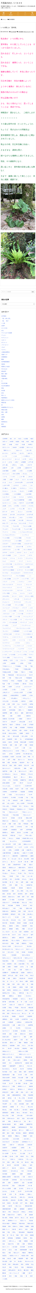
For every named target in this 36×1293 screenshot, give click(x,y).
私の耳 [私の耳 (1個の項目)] (22, 1069)
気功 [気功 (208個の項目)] (17, 952)
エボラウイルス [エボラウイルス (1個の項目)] (6, 549)
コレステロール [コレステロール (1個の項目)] (18, 564)
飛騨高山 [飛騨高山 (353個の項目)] (30, 1252)
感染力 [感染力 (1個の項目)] (31, 864)
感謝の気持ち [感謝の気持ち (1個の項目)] (22, 867)
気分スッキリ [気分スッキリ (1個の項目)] (29, 949)
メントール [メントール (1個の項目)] (22, 640)
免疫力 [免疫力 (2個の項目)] (11, 724)
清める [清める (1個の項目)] (21, 981)
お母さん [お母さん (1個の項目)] (14, 465)
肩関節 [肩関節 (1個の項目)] (12, 1112)
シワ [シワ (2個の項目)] (32, 578)
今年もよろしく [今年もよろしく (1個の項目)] (27, 698)
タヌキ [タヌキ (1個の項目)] (21, 596)
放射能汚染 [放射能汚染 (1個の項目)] (29, 885)
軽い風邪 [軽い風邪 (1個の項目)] (15, 1203)
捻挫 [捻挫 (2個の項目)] (32, 882)
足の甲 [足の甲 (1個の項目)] (19, 1191)
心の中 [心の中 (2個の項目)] (20, 847)
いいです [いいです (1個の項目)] (4, 456)
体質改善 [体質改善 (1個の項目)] (30, 707)
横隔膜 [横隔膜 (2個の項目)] (11, 929)
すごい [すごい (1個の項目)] (31, 488)
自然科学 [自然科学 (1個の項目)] (4, 1147)
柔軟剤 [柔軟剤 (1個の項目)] (11, 926)
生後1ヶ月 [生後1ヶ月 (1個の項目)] (12, 1004)
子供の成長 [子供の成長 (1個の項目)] (30, 803)
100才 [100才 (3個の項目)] (4, 444)
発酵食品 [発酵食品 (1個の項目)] (4, 1019)
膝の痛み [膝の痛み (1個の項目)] (18, 1133)
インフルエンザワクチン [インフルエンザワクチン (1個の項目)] (8, 535)
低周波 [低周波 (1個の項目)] (31, 704)
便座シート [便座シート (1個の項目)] (21, 710)
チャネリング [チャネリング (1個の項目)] (27, 599)
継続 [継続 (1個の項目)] (8, 1095)
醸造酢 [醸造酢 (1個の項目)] (31, 1214)
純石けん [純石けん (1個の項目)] (12, 1089)
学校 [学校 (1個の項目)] (32, 806)
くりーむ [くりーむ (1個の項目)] (4, 476)
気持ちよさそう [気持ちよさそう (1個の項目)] (29, 958)
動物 (2, 359)
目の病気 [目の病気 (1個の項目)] (23, 1031)
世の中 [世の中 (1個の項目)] (31, 675)
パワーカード (4, 345)
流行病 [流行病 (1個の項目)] (21, 975)
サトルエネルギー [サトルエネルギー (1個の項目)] (16, 573)
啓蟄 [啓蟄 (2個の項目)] (8, 762)
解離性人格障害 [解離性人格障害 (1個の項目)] (6, 1176)
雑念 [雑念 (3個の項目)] (26, 1229)
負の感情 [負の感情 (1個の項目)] (30, 1182)
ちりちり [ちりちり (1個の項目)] (21, 497)
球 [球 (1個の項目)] (21, 1001)
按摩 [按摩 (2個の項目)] (22, 882)
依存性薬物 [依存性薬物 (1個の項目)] (12, 710)
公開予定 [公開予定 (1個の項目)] (4, 727)
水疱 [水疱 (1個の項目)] (15, 964)
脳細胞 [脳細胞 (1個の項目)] (13, 1127)
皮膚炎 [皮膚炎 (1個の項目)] (4, 1028)
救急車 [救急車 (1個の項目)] (13, 888)
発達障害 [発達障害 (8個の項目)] (29, 1016)
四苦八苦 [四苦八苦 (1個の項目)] (4, 765)
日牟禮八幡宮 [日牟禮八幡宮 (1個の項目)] (15, 902)
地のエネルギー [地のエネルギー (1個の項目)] (6, 768)
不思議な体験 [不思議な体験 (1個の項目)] (27, 669)
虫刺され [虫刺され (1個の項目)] (22, 1168)
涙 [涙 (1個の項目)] (7, 981)
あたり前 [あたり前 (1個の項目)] (29, 450)
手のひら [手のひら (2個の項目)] (13, 873)
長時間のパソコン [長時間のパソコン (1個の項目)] (12, 1220)
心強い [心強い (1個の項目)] (4, 850)
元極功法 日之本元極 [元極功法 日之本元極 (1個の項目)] (8, 718)
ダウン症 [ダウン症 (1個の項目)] (16, 599)
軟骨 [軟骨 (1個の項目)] (32, 1200)
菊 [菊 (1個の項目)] (22, 1162)
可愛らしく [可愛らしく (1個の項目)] (24, 751)
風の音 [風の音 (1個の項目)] (31, 1249)
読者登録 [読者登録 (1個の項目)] (14, 1179)
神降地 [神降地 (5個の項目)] (25, 1060)
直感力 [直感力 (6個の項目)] (31, 1034)
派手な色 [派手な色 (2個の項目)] (10, 975)
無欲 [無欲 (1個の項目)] (3, 990)
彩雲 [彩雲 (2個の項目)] (14, 844)
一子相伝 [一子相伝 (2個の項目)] (29, 657)
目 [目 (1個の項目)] (11, 1028)
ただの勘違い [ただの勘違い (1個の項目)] (6, 494)
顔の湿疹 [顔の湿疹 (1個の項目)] (15, 1247)
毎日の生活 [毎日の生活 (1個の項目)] (5, 943)
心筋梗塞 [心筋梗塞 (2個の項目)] (16, 850)
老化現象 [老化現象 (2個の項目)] (21, 1104)
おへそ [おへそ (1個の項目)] (4, 462)
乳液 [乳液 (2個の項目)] (9, 683)
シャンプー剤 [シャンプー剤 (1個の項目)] (25, 578)
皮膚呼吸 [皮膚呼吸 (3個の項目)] (30, 1025)
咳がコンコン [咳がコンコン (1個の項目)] (21, 759)
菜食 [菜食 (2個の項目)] (32, 1162)
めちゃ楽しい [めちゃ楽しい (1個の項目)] (12, 517)
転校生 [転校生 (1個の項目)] (9, 1203)
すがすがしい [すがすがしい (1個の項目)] (23, 488)
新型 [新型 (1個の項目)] (3, 893)
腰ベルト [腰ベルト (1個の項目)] (21, 1130)
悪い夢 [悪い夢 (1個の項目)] (20, 861)
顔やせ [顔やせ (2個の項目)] (4, 1249)
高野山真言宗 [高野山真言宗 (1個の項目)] (11, 1270)
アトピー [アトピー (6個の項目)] (31, 523)
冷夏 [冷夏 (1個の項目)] (20, 730)
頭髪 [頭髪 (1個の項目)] (23, 1244)
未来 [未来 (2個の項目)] (24, 917)
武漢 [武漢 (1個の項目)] (20, 931)
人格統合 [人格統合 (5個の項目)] (4, 695)
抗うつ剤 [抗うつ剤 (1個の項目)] (30, 876)
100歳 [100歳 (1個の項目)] (10, 444)
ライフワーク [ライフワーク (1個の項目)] (6, 643)
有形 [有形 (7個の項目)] (19, 914)
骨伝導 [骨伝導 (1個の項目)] (4, 1264)
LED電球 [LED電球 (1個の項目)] (21, 447)
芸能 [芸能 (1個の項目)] (32, 1156)
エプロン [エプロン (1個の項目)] (29, 546)
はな (3, 330)
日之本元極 (13, 31)
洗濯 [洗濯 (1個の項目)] (21, 969)
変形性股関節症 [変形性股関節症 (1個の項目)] (6, 777)
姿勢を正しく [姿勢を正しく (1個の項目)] (29, 800)
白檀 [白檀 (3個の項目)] (3, 1022)
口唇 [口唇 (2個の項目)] (24, 748)
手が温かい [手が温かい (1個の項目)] (5, 873)
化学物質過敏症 (5, 361)
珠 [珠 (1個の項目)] (17, 1001)
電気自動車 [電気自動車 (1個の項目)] (22, 1232)
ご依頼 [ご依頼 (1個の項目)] (4, 479)
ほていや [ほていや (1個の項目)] (4, 511)
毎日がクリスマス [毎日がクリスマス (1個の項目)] (28, 940)
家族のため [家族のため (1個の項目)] (5, 821)
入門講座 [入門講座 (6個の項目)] (31, 724)
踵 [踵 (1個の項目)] (15, 1194)
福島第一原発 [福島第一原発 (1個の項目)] (28, 1063)
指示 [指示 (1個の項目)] (17, 882)
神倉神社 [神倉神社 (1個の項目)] (24, 1048)
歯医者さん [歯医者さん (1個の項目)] (5, 937)
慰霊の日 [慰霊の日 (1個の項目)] (30, 867)
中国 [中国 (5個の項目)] (10, 678)
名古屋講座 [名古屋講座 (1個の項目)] (5, 756)
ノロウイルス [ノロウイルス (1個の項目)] (6, 613)
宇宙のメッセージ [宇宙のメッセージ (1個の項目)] (27, 812)
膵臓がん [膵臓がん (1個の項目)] (17, 1136)
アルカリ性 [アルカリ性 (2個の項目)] (16, 526)
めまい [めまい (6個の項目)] (21, 517)
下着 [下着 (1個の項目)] (25, 666)
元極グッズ (4, 354)
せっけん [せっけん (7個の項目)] (14, 491)
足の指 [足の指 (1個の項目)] (12, 1191)
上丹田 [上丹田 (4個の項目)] (4, 663)
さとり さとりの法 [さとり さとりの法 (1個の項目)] (27, 479)
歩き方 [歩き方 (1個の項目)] (14, 934)
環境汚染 (3, 402)
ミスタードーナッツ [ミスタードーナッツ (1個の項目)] (17, 637)
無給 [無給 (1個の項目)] (32, 990)
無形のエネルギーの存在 (7, 400)
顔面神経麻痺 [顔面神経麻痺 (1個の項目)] (23, 1249)
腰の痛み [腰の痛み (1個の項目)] (14, 1130)
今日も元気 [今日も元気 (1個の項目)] (5, 701)
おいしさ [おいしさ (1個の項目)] (17, 459)
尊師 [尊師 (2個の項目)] (32, 823)
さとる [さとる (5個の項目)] (4, 482)
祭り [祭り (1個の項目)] (10, 1063)
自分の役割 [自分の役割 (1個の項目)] (16, 1139)
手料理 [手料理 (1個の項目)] (11, 876)
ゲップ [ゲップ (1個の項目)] (21, 561)
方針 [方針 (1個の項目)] (28, 896)
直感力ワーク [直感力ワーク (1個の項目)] (16, 1036)
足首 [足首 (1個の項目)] (10, 1194)
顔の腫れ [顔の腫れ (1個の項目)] (30, 1247)
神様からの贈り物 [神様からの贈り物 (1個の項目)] (7, 1057)
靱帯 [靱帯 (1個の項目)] (3, 1238)
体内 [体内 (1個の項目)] (10, 707)
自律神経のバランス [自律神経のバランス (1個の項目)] (27, 1141)
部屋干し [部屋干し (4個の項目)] (20, 1214)
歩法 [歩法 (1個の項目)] (19, 934)
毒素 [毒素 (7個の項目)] (17, 943)
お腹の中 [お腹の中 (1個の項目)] (4, 468)
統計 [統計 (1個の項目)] (32, 1092)
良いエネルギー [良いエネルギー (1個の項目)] (29, 1150)
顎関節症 (3, 426)
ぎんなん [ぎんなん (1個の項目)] (25, 473)
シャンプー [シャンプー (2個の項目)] (16, 578)
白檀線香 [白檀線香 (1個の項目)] (10, 1022)
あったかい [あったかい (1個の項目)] (5, 453)
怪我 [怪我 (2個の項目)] (32, 858)
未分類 (3, 390)
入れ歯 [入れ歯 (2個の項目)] (24, 724)
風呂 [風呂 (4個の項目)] (10, 1252)
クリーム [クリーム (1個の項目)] (12, 558)
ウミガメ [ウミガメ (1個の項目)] (28, 538)
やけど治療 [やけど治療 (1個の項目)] (12, 520)
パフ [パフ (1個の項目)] (21, 619)
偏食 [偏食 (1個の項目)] (22, 713)
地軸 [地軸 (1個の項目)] (25, 768)
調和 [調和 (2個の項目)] (3, 1182)
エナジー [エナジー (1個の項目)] (28, 540)
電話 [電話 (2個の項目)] (3, 1235)
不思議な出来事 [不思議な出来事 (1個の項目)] (6, 672)
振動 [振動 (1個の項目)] (27, 882)
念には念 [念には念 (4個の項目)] (14, 858)
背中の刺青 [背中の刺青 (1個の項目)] (29, 1115)
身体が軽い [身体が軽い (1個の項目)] (5, 1197)
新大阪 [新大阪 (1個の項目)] (9, 893)
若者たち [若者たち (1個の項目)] (12, 1159)
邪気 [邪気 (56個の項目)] (9, 1212)
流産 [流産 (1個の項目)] (16, 975)
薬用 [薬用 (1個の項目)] (31, 1165)
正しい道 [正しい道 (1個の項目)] (14, 931)
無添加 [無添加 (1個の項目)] (9, 990)
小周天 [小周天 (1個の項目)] (12, 826)
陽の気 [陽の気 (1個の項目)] (14, 1229)
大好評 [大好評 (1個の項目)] (17, 788)
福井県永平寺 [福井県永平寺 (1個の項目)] (18, 1063)
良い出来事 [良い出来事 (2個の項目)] (5, 1153)
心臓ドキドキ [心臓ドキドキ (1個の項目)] (6, 856)
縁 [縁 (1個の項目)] (15, 1098)
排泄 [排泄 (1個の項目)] (10, 885)
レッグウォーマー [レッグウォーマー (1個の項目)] (7, 651)
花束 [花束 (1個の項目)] (17, 1156)
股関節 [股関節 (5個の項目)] (31, 1109)
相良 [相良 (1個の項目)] (25, 1036)
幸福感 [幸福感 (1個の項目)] (18, 838)
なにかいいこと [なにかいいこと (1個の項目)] (6, 503)
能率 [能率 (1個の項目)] (3, 1121)
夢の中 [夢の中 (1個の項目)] (21, 783)
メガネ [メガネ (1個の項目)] (14, 640)
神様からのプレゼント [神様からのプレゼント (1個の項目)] (8, 1054)
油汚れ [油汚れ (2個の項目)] (22, 966)
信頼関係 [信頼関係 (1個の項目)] (4, 713)
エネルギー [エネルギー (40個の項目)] (5, 543)
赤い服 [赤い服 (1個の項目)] (30, 1185)
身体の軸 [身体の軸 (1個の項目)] (30, 1197)
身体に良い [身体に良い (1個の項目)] (23, 1197)
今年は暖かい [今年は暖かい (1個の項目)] (14, 698)
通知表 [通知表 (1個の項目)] (31, 1203)
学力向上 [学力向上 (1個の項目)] (26, 806)
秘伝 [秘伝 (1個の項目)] (15, 1071)
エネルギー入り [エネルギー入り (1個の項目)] (28, 543)
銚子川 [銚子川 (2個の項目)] (17, 1217)
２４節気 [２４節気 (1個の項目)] (4, 1279)
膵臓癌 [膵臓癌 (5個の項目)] (25, 1136)
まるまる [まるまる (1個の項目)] (4, 514)
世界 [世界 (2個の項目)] (3, 678)
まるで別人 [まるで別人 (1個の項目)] (29, 511)
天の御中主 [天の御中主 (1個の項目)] (5, 797)
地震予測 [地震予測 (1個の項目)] (4, 771)
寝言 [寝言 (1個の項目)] (20, 823)
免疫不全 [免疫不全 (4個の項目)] (4, 724)
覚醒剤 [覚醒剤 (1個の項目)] (14, 1174)
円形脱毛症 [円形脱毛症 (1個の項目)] (30, 727)
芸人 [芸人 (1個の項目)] (27, 1156)
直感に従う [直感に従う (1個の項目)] (23, 1034)
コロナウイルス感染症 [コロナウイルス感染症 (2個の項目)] (8, 570)
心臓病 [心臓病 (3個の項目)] (31, 856)
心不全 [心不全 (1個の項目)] (32, 847)
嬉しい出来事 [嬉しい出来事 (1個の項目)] (20, 803)
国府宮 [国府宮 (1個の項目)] (20, 765)
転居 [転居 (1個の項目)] (3, 1203)
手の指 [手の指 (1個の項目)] (19, 873)
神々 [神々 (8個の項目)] (3, 1048)
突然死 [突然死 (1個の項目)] (14, 1077)
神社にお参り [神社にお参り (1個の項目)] (17, 1060)
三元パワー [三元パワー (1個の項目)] (23, 660)
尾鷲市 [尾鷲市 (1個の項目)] (13, 832)
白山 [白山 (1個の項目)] (32, 1019)
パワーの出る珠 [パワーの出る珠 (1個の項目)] (13, 622)
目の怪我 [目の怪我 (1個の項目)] (15, 1031)
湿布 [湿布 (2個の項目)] (13, 984)
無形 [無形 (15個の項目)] (26, 987)
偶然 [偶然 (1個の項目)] (3, 716)
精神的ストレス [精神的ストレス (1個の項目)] (22, 1086)
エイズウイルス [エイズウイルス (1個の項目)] (6, 540)
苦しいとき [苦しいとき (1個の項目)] (29, 1159)
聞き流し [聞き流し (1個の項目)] (4, 1109)
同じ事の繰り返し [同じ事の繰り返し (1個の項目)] (28, 753)
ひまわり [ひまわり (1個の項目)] (23, 505)
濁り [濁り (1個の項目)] (3, 987)
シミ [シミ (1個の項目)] (30, 575)
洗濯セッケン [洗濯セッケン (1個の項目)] (28, 969)
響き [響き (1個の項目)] (31, 1238)
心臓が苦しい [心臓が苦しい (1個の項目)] (29, 850)
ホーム (4, 19)
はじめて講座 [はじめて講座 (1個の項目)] (29, 503)
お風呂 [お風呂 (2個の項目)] (14, 470)
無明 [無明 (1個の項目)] (32, 987)
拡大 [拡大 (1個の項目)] (11, 879)
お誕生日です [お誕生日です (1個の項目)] (28, 468)
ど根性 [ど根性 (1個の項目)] (30, 500)
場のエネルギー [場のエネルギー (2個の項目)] (23, 771)
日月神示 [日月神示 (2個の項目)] (29, 899)
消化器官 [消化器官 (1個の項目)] (30, 978)
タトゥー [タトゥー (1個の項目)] (14, 596)
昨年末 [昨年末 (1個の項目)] (25, 905)
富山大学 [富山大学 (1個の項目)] (29, 821)
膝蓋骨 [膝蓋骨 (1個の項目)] (25, 1133)
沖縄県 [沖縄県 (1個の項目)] (15, 966)
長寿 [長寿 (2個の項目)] (3, 1220)
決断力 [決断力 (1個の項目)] (9, 966)
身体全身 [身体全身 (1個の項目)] (13, 1200)
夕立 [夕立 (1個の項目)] (9, 780)
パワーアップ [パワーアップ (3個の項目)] (23, 622)
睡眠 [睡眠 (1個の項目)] (20, 1042)
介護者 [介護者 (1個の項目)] (30, 701)
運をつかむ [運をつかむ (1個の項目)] (18, 1206)
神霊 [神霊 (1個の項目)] (31, 1060)
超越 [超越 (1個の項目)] (15, 1188)
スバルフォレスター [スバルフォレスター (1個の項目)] (7, 590)
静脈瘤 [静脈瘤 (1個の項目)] (32, 1235)
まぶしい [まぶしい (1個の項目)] (20, 511)
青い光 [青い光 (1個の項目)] (12, 1235)
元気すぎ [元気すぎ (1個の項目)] (29, 718)
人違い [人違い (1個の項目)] (4, 698)
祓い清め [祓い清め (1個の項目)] (30, 1045)
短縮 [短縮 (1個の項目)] (18, 1045)
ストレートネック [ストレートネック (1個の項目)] (7, 587)
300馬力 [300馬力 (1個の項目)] (30, 444)
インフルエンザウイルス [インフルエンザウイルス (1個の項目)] (26, 532)
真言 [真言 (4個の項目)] (22, 1039)
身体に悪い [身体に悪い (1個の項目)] (14, 1197)
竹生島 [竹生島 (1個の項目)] (4, 1083)
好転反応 (3, 371)
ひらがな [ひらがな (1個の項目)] (31, 505)
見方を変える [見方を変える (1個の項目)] (14, 1171)
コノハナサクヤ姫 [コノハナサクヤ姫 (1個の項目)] (7, 564)
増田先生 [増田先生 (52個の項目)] (23, 774)
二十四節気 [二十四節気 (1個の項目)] (16, 683)
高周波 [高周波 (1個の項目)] (27, 1264)
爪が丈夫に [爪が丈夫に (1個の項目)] (29, 996)
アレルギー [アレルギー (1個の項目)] (5, 529)
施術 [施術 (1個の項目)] (32, 896)
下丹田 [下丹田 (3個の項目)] (29, 663)
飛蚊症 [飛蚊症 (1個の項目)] (24, 1252)
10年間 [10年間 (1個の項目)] (11, 441)
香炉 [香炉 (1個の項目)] (11, 1261)
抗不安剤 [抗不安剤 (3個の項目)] (4, 879)
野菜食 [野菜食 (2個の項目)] (11, 1217)
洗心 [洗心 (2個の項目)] (15, 969)
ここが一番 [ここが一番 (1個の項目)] (21, 476)
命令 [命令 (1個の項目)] (3, 759)
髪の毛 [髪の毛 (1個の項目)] (19, 1270)
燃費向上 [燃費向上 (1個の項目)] (11, 996)
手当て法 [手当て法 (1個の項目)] (31, 873)
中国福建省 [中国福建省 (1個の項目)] (29, 678)
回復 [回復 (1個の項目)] (10, 765)
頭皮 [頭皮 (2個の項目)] (3, 1244)
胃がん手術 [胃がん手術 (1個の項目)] (5, 1115)
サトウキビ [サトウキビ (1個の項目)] (5, 573)
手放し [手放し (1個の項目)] (4, 876)
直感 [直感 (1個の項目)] (16, 1034)
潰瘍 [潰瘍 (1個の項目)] (32, 984)
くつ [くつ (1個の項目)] (31, 473)
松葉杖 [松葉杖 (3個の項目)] (25, 923)
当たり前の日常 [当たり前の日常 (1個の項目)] (6, 844)
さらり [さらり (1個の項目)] (10, 482)
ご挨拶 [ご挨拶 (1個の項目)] (11, 479)
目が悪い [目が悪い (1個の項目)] (18, 1028)
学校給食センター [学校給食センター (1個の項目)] (21, 809)
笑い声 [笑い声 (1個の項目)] (11, 1083)
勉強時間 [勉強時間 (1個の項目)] (9, 739)
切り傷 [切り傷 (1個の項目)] (31, 730)
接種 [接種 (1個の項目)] (16, 885)
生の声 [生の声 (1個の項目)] (4, 1004)
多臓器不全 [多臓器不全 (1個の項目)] (23, 780)
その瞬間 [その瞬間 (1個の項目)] (30, 491)
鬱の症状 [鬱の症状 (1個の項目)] (26, 1270)
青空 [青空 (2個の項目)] (22, 1235)
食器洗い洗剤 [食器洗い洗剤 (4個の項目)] (25, 1255)
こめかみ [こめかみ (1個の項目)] (30, 476)
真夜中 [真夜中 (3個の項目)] (15, 1039)
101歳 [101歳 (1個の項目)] (23, 444)
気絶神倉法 (4, 397)
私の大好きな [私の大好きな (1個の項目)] (6, 1069)
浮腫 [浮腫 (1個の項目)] (3, 978)
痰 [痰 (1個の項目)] (29, 1013)
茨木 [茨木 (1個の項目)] (3, 1162)
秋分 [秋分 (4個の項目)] (11, 1071)
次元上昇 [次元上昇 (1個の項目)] (30, 929)
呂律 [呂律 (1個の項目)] (24, 756)
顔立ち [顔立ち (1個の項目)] (10, 1249)
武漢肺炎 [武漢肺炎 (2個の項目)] (26, 931)
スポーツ (3, 340)
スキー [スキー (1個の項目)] (30, 581)
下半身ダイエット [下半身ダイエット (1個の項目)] (7, 666)
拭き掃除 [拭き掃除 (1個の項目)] (17, 879)
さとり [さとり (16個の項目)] (17, 479)
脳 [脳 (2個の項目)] (25, 1121)
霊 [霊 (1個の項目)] (7, 1235)
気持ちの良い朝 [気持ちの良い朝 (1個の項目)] (18, 958)
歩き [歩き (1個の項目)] (32, 931)
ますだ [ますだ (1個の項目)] (12, 511)
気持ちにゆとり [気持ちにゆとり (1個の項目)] (6, 958)
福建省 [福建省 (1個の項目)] (4, 1066)
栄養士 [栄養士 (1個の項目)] (17, 926)
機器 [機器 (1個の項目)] (23, 929)
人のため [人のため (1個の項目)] (18, 686)
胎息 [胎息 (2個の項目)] (23, 1118)
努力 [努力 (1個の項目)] (9, 736)
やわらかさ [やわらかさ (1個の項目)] (29, 520)
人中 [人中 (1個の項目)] (30, 689)
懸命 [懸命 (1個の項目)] (3, 870)
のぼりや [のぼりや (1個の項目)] (21, 503)
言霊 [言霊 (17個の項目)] (24, 1176)
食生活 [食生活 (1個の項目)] (9, 1258)
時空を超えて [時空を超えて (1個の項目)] (6, 908)
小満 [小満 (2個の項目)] (26, 826)
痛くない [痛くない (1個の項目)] (24, 1013)
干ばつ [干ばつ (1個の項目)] (20, 835)
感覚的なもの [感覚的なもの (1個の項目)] (12, 867)
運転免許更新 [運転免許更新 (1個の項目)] (28, 1206)
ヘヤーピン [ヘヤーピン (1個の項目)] (17, 634)
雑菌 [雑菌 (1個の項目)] (32, 1229)
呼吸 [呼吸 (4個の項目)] (29, 756)
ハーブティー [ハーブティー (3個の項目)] (29, 613)
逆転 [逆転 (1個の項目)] (26, 1203)
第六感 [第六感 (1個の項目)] (25, 1083)
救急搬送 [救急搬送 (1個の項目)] (4, 888)
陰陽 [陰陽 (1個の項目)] (32, 1226)
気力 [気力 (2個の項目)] (3, 952)
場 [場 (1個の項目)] (15, 771)
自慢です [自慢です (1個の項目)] (12, 1144)
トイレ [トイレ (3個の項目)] (29, 605)
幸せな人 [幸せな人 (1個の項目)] (11, 838)
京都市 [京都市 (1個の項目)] (10, 686)
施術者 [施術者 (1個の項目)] (4, 899)
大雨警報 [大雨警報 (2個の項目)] (30, 791)
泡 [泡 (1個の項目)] (27, 966)
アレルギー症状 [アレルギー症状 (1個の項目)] (28, 529)
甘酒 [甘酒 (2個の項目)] (26, 1001)
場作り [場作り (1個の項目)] (31, 771)
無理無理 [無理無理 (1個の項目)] (26, 990)
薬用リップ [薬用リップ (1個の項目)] (5, 1168)
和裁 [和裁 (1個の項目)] (14, 759)
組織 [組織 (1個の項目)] (12, 1092)
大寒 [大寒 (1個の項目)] (22, 788)
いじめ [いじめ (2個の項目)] (15, 456)
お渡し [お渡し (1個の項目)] (22, 465)
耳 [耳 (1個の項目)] (17, 1106)
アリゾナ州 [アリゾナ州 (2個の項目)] (5, 526)
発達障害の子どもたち (7, 407)
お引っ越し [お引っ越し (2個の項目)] (5, 465)
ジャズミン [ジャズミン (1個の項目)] (21, 581)
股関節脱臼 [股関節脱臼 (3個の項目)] (5, 1112)
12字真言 (3, 316)
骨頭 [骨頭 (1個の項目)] (22, 1264)
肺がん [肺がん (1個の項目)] (18, 1112)
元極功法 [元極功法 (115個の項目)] (28, 716)
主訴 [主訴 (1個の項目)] (26, 681)
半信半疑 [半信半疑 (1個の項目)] (4, 745)
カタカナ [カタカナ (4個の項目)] (19, 552)
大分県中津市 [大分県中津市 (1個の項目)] (28, 786)
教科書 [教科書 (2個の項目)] (21, 888)
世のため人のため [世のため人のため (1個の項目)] (21, 675)
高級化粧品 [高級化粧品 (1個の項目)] (30, 1267)
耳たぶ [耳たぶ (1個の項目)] (23, 1106)
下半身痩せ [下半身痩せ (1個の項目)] (18, 666)
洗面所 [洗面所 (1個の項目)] (4, 975)
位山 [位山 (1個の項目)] (18, 704)
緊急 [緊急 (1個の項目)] (24, 1095)
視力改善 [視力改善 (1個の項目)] (29, 1171)
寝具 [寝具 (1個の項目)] (15, 823)
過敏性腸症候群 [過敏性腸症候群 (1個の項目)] (6, 1209)
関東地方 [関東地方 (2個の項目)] (14, 1223)
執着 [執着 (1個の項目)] (11, 771)
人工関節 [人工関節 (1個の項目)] (29, 692)
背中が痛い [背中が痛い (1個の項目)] (20, 1115)
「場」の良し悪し (6, 318)
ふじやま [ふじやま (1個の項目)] (12, 508)
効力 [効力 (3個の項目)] (3, 739)
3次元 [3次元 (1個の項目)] (19, 438)
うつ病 (3, 323)
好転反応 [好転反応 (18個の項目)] (15, 800)
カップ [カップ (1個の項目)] (31, 552)
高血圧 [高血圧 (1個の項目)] (4, 1270)
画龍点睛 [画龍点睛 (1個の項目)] (30, 1007)
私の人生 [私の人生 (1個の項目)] (29, 1066)
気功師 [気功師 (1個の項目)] (23, 952)
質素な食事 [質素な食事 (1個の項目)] (21, 1185)
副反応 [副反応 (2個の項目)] (27, 733)
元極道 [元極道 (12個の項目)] (20, 718)
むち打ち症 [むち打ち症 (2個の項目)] (30, 514)
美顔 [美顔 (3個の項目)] (13, 1101)
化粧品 (3, 364)
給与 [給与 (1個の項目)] (27, 1092)
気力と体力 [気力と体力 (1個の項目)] (11, 952)
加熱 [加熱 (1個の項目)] (3, 736)
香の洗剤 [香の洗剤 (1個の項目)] (4, 1261)
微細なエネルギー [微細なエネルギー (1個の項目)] (28, 844)
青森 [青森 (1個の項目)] (17, 1235)
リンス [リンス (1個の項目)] (30, 648)
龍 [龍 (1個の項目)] (26, 1276)
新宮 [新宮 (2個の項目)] (14, 893)
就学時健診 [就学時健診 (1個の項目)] (29, 829)
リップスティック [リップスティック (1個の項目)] (19, 645)
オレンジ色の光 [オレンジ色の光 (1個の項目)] (27, 549)
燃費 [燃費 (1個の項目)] (3, 996)
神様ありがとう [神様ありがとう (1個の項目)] (6, 1051)
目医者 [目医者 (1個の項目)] (4, 1034)
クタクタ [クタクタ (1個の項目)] (4, 558)
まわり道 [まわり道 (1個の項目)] (12, 514)
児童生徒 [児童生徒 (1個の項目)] (18, 724)
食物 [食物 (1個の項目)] (3, 1258)
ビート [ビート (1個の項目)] (31, 622)
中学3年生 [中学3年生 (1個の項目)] (5, 681)
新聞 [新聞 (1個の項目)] (18, 896)
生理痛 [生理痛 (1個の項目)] (4, 1007)
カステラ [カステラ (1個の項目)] (12, 552)
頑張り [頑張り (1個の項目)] (4, 1241)
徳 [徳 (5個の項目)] (3, 847)
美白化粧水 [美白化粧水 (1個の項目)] (5, 1101)
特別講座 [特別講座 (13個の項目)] (15, 999)
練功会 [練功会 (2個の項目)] (9, 1098)
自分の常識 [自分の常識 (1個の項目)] (5, 1139)
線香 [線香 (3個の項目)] (3, 1098)
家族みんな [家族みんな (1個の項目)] (15, 821)
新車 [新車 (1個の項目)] (23, 896)
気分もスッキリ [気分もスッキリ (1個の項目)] (20, 949)
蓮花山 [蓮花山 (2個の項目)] (24, 1165)
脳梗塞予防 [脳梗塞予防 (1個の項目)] (29, 1124)
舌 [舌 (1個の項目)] (20, 1150)
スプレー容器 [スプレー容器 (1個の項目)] (6, 593)
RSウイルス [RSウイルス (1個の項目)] (30, 447)
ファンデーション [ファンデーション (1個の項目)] (26, 625)
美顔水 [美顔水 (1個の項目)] (19, 1101)
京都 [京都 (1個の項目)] (3, 686)
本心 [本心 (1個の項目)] (19, 920)
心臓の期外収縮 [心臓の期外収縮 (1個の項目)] (6, 853)
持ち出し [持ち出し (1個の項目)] (24, 879)
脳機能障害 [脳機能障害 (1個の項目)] (5, 1127)
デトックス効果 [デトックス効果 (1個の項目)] (6, 605)
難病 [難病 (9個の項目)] (3, 1232)
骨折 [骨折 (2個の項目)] (9, 1264)
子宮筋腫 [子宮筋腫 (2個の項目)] (14, 806)
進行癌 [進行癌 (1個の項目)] (10, 1206)
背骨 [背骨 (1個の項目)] (3, 1118)
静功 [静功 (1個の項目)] (26, 1235)
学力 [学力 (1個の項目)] (20, 806)
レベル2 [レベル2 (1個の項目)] (31, 651)
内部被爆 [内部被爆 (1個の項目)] (22, 727)
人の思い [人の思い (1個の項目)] (14, 689)
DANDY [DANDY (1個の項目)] (15, 447)
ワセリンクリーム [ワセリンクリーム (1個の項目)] (18, 657)
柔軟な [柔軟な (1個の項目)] (4, 926)
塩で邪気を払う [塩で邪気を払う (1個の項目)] (6, 774)
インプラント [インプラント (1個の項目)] (25, 535)
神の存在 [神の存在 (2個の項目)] (17, 1048)
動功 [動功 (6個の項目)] (16, 739)
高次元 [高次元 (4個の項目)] (16, 1267)
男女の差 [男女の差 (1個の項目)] (23, 1007)
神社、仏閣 (4, 412)
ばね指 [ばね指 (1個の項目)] (4, 505)
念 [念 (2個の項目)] (8, 858)
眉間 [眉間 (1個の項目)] (31, 1036)
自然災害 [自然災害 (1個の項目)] (29, 1144)
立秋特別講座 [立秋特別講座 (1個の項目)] (28, 1080)
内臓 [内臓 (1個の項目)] (16, 727)
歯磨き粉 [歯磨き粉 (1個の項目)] (29, 937)
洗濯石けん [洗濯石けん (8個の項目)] (30, 972)
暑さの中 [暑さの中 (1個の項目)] (30, 911)
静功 (2, 424)
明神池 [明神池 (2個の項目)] (18, 905)
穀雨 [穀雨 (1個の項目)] (25, 1071)
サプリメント (4, 337)
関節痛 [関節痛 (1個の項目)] (4, 1226)
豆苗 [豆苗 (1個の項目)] (23, 1182)
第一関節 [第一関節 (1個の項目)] (18, 1083)
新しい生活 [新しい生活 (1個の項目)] (29, 891)
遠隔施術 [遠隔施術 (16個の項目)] (22, 1209)
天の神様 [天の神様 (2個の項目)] (13, 797)
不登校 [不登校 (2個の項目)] (30, 672)
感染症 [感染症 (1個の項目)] (4, 867)
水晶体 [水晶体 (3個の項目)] (30, 961)
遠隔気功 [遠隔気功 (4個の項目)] (30, 1209)
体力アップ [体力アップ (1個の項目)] (22, 707)
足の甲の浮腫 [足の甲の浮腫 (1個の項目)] (28, 1191)
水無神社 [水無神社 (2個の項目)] (9, 964)
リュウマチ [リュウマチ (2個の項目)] (21, 648)
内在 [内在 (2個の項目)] (11, 727)
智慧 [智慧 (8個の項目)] (24, 911)
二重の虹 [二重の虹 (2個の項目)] (24, 683)
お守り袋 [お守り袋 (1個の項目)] (30, 462)
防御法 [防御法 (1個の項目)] (21, 1226)
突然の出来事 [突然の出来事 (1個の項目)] (6, 1077)
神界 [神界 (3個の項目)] (3, 1060)
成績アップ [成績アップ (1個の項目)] (16, 870)
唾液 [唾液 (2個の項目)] (3, 762)
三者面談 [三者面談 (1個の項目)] (31, 660)
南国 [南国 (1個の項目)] (11, 745)
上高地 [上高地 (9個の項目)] (21, 663)
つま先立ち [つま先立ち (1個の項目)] (30, 497)
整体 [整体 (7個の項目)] (13, 891)
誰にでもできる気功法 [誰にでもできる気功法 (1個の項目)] (26, 1179)
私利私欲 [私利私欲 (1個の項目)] (29, 1069)
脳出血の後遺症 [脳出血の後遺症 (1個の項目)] (6, 1124)
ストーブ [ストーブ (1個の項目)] (19, 587)
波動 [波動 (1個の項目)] (32, 966)
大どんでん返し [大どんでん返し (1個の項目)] (6, 786)
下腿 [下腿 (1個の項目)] (31, 666)
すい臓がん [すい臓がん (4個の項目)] (5, 488)
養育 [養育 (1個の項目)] (32, 1258)
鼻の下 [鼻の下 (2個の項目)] (30, 1273)
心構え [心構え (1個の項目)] (10, 850)
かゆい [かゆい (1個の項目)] (21, 470)
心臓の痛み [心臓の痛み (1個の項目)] (16, 853)
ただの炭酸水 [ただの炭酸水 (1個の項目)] (17, 494)
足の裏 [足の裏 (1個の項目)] (4, 1194)
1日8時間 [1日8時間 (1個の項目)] (4, 438)
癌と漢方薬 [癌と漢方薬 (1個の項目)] (5, 1016)
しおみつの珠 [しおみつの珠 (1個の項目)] (6, 485)
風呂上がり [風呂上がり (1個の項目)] (17, 1252)
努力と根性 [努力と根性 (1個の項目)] (25, 736)
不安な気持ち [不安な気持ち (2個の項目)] (6, 669)
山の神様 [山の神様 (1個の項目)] (25, 832)
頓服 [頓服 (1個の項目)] (20, 1241)
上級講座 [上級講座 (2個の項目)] (12, 663)
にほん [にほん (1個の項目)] (15, 503)
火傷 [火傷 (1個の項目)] (9, 987)
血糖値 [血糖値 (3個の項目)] (30, 1168)
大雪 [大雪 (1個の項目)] (3, 794)
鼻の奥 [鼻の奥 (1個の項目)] (4, 1276)
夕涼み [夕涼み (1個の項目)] (4, 780)
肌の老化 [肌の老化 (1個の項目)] (25, 1109)
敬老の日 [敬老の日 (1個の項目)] (29, 888)
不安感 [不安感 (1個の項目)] (16, 669)
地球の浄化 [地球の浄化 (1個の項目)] (17, 768)
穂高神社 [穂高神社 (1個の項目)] (31, 1071)
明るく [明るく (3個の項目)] (31, 902)
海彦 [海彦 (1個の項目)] (9, 978)
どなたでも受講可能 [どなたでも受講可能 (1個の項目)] (19, 500)
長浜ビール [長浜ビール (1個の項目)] (23, 1220)
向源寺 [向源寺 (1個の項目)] (12, 756)
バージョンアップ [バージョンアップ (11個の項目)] (28, 616)
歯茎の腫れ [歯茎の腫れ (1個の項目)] (5, 940)
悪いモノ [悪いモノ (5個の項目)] (13, 861)
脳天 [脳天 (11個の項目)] (15, 1124)
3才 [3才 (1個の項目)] (15, 438)
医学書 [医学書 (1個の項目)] (16, 742)
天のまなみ (4, 369)
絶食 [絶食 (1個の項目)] (3, 1095)
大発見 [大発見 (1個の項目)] (32, 788)
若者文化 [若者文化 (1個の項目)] (21, 1159)
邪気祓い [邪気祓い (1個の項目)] (31, 1212)
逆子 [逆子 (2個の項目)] (21, 1203)
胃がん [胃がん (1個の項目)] (31, 1112)
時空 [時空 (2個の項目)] (31, 905)
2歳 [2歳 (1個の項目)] (11, 438)
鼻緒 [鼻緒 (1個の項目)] (16, 1276)
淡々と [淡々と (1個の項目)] (12, 981)
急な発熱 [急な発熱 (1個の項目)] (26, 858)
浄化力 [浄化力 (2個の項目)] (32, 975)
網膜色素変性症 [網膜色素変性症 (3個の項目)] (16, 1095)
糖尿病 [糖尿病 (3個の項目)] (31, 1086)
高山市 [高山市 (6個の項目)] (4, 1267)
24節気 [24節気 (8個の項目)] (17, 441)
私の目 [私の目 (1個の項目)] (15, 1069)
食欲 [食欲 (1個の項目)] (32, 1255)
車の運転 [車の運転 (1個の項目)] (20, 1200)
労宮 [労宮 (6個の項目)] (32, 736)
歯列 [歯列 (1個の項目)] (32, 934)
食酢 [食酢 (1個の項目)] (15, 1258)
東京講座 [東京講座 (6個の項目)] (12, 923)
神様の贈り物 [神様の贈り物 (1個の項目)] (28, 1057)
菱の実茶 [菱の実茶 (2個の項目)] (16, 1165)
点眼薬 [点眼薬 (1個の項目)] (21, 987)
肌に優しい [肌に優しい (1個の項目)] (17, 1109)
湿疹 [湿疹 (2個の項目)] (23, 984)
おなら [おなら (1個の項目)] (31, 459)
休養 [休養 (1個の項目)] (13, 704)
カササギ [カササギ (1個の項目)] (4, 552)
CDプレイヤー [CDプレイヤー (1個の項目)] (6, 447)
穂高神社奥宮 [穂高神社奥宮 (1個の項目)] (6, 1074)
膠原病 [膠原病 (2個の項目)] (10, 1136)
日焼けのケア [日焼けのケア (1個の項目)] (6, 902)
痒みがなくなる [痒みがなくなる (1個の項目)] (16, 1013)
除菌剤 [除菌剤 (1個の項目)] (27, 1226)
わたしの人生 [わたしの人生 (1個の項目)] (22, 523)
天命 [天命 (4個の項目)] (27, 797)
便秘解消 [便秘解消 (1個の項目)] (30, 710)
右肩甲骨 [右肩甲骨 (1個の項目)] (18, 753)
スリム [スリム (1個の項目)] (15, 593)
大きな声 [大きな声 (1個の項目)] (29, 783)
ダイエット (4, 342)
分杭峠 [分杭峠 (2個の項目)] (25, 730)
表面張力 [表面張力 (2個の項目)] (4, 1171)
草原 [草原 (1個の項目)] (18, 1162)
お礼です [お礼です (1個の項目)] (29, 465)
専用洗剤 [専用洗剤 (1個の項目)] (25, 823)
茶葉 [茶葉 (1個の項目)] (8, 1162)
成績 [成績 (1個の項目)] (9, 870)
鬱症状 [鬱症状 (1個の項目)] (4, 1273)
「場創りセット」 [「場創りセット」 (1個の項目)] (7, 450)
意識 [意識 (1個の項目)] (9, 864)
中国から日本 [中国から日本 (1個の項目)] (18, 678)
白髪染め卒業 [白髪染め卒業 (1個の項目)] (28, 1022)
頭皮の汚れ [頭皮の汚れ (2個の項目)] (11, 1244)
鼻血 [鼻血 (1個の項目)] (21, 1276)
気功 (33, 31)
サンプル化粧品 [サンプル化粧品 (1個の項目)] (20, 575)
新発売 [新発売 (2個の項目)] (4, 896)
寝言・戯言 (4, 373)
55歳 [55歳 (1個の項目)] (32, 441)
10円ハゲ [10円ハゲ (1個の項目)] (4, 441)
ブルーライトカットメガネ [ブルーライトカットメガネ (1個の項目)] (23, 628)
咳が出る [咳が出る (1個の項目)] (30, 759)
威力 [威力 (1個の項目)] (3, 803)
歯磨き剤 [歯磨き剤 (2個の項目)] (21, 937)
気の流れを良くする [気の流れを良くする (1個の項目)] (7, 949)
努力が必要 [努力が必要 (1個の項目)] (16, 736)
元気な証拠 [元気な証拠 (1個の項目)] (22, 721)
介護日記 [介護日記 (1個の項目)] (23, 701)
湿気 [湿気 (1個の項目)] (18, 984)
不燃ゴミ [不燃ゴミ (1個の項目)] (23, 672)
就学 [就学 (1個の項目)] (21, 829)
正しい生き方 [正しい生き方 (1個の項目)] (6, 931)
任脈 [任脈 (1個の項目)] (8, 704)
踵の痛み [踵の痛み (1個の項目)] (22, 1194)
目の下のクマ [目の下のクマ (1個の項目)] (6, 1031)
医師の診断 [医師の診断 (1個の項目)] (23, 742)
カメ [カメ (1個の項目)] (15, 555)
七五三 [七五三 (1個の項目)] (11, 660)
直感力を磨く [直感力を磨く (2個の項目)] (6, 1036)
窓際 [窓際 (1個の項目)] (27, 1077)
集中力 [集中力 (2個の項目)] (20, 1229)
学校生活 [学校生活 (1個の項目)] (4, 809)
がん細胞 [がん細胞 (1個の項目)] (29, 470)
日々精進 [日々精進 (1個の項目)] (12, 899)
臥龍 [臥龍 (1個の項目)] (31, 1136)
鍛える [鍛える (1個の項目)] (22, 1217)
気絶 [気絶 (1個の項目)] (13, 961)
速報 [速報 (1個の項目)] (3, 1206)
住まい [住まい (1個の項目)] (4, 707)
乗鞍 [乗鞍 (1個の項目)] (31, 681)
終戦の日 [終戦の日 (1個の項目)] (30, 1089)
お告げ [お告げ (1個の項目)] (16, 462)
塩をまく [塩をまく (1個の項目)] (15, 774)
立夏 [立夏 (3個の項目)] (32, 1077)
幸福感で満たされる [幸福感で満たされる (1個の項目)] (27, 838)
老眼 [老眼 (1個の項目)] (32, 1104)
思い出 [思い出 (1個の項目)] (20, 858)
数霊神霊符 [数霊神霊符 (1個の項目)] (5, 891)
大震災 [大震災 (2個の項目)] (10, 794)
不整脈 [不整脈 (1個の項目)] (16, 672)
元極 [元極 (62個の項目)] (11, 716)
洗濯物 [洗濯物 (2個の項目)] (22, 972)
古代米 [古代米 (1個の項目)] (17, 751)
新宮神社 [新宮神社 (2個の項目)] (20, 893)
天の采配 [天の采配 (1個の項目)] (20, 797)
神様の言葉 (4, 409)
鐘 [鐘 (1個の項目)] (27, 1217)
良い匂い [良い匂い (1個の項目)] (14, 1153)
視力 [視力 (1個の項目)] (22, 1171)
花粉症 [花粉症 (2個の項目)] (22, 1156)
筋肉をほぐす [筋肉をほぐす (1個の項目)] (6, 1086)
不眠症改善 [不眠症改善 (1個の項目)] (11, 675)
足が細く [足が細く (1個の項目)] (21, 1188)
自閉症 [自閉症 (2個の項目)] (22, 1147)
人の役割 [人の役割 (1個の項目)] (4, 689)
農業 (2, 419)
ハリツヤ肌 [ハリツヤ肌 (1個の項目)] (20, 613)
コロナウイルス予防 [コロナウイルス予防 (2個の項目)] (7, 567)
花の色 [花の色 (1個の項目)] (11, 1156)
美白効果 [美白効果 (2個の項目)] (30, 1098)
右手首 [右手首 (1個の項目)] (11, 753)
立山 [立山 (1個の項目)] (15, 1080)
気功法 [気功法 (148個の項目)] (4, 955)
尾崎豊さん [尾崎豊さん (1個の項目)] (5, 832)
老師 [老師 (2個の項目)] (27, 1104)
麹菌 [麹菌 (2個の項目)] (24, 1273)
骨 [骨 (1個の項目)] (15, 1261)
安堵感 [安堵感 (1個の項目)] (13, 818)
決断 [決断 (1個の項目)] (3, 966)
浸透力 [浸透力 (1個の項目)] (14, 978)
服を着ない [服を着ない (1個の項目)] (30, 914)
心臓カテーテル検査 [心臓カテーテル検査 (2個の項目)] (27, 853)
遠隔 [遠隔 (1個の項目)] (15, 1209)
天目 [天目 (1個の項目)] (9, 800)
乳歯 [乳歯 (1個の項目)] (3, 683)
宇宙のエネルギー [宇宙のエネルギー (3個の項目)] (13, 812)
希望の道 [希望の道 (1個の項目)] (12, 835)
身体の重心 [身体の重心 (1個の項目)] (5, 1200)
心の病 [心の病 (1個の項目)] (26, 847)
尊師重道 (3, 376)
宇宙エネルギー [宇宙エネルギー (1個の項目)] (27, 815)
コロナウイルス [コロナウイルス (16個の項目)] (29, 564)
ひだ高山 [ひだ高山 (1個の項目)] (16, 505)
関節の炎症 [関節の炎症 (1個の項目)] (30, 1223)
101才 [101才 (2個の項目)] (16, 444)
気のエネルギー (27, 31)
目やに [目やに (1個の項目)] (30, 1031)
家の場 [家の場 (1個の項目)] (20, 818)
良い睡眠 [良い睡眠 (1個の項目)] (4, 1156)
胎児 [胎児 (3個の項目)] (18, 1118)
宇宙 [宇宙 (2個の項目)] (3, 812)
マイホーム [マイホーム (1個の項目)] (5, 637)
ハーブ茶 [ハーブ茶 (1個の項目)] (17, 616)
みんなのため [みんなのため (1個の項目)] (20, 514)
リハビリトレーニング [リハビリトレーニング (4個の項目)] (8, 648)
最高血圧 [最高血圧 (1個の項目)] (13, 914)
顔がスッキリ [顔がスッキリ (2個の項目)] (6, 1247)
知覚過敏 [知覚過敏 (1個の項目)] (12, 1045)
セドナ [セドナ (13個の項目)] (30, 593)
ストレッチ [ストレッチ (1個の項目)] (29, 584)
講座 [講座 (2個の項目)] (9, 1182)
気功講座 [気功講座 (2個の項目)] (14, 955)
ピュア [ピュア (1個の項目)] (15, 625)
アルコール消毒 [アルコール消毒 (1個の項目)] (27, 526)
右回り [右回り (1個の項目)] (4, 753)
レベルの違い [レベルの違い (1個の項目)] (12, 654)
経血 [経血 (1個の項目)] (22, 1092)
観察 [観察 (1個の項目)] (21, 1174)
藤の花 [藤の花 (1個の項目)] (14, 1168)
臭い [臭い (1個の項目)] (30, 1147)
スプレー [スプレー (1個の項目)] (29, 590)
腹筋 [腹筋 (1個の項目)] (13, 1133)
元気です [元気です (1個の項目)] (4, 721)
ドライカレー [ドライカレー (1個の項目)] (15, 608)
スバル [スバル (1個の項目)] (29, 587)
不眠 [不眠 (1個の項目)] (3, 675)
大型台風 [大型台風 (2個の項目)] (4, 788)
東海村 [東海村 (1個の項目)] (19, 923)
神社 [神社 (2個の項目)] (9, 1060)
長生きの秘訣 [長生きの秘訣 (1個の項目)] (6, 1223)
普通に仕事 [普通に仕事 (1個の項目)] (29, 908)
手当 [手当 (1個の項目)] (25, 873)
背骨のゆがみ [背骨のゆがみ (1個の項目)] (11, 1118)
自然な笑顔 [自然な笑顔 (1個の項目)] (21, 1144)
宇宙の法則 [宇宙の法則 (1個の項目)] (5, 815)
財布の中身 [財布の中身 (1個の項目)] (5, 1185)
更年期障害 (20, 31)
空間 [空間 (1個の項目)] (31, 1074)
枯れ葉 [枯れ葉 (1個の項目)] (31, 923)
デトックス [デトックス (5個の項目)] (28, 602)
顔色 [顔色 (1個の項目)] (16, 1249)
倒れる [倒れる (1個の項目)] (16, 713)
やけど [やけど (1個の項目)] (4, 520)
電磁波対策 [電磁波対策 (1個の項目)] (30, 1232)
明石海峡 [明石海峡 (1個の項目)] (10, 905)
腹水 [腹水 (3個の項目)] (8, 1133)
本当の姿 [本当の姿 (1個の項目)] (13, 920)
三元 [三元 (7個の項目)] (17, 660)
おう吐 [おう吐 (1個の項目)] (24, 459)
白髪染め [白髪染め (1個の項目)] (19, 1022)
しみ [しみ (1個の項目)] (31, 485)
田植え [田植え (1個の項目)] (10, 1007)
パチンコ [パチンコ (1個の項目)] (4, 619)
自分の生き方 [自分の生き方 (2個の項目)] (6, 1141)
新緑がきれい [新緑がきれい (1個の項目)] (11, 896)
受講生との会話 (5, 366)
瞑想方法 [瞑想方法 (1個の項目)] (4, 1045)
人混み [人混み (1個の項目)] (31, 695)
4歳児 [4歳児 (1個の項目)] (31, 438)
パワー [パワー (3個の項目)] (4, 622)
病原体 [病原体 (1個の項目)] (31, 1010)
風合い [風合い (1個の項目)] (4, 1252)
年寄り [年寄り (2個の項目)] (4, 838)
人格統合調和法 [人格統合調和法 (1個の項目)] (14, 695)
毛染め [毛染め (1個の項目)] (31, 943)
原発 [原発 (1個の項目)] (16, 745)
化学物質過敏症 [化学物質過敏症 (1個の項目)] (29, 739)
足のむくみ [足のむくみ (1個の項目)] (30, 1188)
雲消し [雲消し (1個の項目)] (14, 1232)
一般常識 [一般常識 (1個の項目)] (4, 660)
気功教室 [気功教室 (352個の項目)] (30, 952)
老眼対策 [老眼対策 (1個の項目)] (4, 1106)
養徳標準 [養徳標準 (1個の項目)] (21, 1258)
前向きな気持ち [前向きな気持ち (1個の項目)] (13, 733)
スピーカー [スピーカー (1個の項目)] (20, 590)
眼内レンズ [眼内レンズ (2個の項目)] (13, 1042)
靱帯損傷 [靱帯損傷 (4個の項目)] (10, 1238)
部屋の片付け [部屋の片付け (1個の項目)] (11, 1214)
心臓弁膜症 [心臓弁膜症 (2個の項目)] (15, 856)
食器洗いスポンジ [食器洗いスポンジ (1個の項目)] (14, 1255)
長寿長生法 (4, 421)
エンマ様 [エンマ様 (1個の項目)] (17, 549)
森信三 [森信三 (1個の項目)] (4, 929)
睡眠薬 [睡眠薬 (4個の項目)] (26, 1042)
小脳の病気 (4, 378)
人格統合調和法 (5, 352)
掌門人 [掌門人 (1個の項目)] (4, 885)
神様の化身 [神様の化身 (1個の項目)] (18, 1057)
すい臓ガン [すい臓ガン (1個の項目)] (14, 488)
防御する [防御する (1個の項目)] (15, 1226)
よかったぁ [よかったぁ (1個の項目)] (14, 523)
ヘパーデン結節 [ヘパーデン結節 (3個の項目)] (27, 631)
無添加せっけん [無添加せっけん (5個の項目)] (17, 990)
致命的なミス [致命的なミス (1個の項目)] (6, 1150)
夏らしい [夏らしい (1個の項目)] (23, 777)
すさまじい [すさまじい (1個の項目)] (5, 491)
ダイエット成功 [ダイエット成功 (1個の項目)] (29, 596)
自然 (2, 414)
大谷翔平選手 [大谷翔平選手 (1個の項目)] (13, 791)
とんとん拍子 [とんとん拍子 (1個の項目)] (6, 500)
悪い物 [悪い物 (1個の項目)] (26, 861)
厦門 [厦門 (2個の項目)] (21, 745)
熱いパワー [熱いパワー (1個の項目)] (30, 993)
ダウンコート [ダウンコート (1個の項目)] (6, 599)
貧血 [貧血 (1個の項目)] (13, 1185)
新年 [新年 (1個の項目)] (26, 893)
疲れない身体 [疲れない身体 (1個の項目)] (10, 1010)
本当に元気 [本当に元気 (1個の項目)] (5, 920)
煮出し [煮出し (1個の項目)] (14, 993)
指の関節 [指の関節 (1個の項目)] (4, 882)
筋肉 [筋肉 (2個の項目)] (31, 1083)
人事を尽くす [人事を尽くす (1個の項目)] (6, 692)
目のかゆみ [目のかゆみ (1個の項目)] (28, 1028)
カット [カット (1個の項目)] (25, 552)
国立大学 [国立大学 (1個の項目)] (26, 765)
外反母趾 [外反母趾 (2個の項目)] (15, 780)
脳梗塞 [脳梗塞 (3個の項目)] (21, 1124)
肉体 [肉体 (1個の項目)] (11, 1109)
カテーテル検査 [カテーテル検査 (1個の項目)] (6, 555)
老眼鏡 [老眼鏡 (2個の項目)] (12, 1106)
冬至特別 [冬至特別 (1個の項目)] (14, 730)
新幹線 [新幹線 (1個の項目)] (31, 893)
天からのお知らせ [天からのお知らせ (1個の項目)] (20, 794)
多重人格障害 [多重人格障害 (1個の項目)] (6, 783)
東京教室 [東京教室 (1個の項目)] (30, 920)
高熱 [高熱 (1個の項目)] (22, 1267)
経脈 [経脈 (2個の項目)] (17, 1092)
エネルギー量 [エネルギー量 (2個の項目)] (19, 546)
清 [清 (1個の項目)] (16, 981)
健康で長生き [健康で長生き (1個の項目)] (29, 713)
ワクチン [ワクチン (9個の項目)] (31, 654)
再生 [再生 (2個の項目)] (3, 730)
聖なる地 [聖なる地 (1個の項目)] (30, 1106)
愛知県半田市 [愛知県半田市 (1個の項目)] (17, 864)
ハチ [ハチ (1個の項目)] (13, 613)
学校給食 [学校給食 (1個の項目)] (12, 809)
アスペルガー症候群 (6, 333)
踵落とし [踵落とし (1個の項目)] (30, 1194)
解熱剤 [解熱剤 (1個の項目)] (29, 1174)
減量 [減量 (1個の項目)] (26, 981)
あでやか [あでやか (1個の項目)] (14, 453)
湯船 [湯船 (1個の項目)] (8, 984)
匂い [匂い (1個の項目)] (21, 739)
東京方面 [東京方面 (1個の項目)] (4, 923)
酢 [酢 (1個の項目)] (25, 1214)
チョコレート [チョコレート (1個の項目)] (6, 602)
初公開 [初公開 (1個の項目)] (4, 733)
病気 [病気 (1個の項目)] (3, 1013)
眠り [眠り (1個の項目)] (27, 1039)
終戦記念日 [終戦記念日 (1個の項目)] (5, 1092)
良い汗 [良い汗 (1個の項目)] (30, 1153)
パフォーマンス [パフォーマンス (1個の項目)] (29, 619)
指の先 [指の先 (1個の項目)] (31, 879)
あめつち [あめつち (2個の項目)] (30, 453)
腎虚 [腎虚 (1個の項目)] (31, 1127)
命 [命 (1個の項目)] (33, 756)
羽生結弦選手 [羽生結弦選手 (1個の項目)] (28, 1101)
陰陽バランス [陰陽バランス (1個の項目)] (6, 1229)
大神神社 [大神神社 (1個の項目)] (4, 791)
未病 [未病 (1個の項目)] (30, 917)
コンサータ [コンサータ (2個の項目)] (20, 570)
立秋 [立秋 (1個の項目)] (21, 1080)
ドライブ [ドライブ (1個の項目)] (24, 608)
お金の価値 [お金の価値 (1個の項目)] (5, 470)
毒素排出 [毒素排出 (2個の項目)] (24, 943)
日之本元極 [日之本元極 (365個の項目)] (21, 899)
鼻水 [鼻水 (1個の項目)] (10, 1276)
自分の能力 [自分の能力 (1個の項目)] (16, 1141)
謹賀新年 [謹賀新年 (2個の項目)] (16, 1182)
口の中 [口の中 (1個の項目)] (17, 748)
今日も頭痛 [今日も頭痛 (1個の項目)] (15, 701)
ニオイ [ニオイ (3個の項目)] (31, 608)
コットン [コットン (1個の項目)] (29, 561)
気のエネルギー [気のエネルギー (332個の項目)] (19, 946)
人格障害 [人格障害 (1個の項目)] (23, 695)
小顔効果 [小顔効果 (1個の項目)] (4, 829)
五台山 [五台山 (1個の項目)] (31, 683)
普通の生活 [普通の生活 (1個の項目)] (5, 911)
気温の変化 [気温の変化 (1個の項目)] (5, 961)
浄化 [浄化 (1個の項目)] (26, 975)
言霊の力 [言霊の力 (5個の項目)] (30, 1176)
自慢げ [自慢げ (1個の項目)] (4, 1144)
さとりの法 (4, 328)
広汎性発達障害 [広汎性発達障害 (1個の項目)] (26, 841)
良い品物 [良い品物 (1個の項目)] (22, 1153)
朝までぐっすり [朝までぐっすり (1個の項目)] (6, 917)
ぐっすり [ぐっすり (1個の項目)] (12, 476)
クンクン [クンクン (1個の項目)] (20, 558)
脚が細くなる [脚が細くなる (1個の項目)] (17, 1121)
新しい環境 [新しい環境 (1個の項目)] (20, 891)
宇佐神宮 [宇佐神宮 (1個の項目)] (31, 809)
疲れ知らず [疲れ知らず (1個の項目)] (20, 1010)
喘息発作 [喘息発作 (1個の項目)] (22, 762)
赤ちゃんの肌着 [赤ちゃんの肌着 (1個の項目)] (6, 1188)
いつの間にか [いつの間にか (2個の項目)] (26, 456)
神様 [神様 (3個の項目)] (31, 1048)
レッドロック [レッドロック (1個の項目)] (17, 651)
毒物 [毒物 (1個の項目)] (12, 943)
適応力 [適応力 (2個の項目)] (4, 1212)
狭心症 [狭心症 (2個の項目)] (30, 999)
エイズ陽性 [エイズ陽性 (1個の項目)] (18, 540)
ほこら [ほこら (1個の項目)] (30, 508)
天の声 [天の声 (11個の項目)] (30, 794)
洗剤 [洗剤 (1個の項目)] (9, 969)
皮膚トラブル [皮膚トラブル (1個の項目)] (21, 1025)
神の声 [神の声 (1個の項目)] (9, 1048)
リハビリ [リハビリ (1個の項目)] (29, 645)
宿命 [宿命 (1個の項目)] (22, 821)
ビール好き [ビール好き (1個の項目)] (5, 625)
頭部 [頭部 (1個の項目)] (18, 1244)
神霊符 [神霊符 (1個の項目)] (4, 1063)
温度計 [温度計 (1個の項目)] (32, 981)
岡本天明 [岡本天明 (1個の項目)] (4, 835)
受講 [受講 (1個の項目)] (26, 745)
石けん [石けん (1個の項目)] (24, 1045)
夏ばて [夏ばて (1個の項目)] (16, 777)
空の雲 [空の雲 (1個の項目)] (20, 1074)
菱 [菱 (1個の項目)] (3, 1165)
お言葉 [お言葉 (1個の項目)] (19, 468)
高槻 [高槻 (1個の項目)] (10, 1267)
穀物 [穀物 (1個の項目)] (20, 1071)
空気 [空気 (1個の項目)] (26, 1074)
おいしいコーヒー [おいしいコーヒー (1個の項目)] (7, 459)
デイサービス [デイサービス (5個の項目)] (17, 602)
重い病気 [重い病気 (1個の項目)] (4, 1217)
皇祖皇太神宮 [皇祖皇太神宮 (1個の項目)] (6, 1025)
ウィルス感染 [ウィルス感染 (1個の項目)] (6, 538)
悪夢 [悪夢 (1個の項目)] (32, 861)
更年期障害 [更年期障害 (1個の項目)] (5, 914)
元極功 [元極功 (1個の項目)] (19, 716)
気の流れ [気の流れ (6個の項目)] (29, 946)
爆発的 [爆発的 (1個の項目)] (19, 996)
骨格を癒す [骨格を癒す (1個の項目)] (16, 1264)
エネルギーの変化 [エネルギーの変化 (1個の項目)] (16, 543)
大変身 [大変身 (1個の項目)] (11, 788)
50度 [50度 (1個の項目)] (22, 441)
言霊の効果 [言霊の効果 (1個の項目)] (5, 1179)
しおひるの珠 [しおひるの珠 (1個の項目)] (29, 482)
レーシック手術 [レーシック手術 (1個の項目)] (22, 654)
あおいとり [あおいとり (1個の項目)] (19, 450)
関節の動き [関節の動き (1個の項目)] (22, 1223)
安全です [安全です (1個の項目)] (4, 818)
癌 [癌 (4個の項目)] (33, 1013)
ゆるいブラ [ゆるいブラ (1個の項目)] (5, 523)
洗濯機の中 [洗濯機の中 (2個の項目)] (5, 972)
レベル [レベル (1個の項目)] (25, 651)
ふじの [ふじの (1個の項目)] (4, 508)
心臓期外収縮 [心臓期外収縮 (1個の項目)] (23, 856)
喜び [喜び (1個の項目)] (28, 762)
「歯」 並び (4, 321)
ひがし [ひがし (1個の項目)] (10, 505)
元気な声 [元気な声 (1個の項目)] (13, 721)
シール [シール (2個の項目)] (13, 581)
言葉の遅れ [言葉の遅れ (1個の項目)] (17, 1176)
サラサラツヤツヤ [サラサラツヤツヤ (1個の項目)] (28, 573)
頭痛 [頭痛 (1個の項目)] (32, 1241)
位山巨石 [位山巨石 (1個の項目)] (24, 704)
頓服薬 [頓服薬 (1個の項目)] (26, 1241)
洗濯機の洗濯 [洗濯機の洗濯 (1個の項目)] (14, 972)
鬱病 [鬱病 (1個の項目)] (32, 1270)
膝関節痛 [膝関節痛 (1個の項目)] (31, 1133)
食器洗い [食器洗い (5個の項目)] (4, 1255)
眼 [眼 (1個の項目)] (32, 1039)
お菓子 (3, 325)
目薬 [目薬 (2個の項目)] (10, 1034)
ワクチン (3, 349)
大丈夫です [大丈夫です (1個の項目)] (18, 786)
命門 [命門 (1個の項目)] (9, 759)
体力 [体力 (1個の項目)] (15, 707)
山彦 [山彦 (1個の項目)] (32, 832)
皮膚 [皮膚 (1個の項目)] (14, 1025)
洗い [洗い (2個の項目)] (3, 969)
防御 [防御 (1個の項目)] (9, 1226)
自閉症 (3, 417)
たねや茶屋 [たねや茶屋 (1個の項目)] (28, 494)
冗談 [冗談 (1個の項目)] (8, 730)
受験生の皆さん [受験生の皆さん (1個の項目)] (6, 748)
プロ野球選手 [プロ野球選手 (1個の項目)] (15, 631)
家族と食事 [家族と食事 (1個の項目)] (29, 818)
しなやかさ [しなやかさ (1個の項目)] (16, 485)
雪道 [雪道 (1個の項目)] (8, 1232)
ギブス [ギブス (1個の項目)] (30, 555)
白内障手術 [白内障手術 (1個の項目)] (25, 1019)
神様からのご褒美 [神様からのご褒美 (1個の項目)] (23, 1051)
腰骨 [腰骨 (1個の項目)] (3, 1133)
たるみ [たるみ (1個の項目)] (14, 497)
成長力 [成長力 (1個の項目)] (23, 870)
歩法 (2, 393)
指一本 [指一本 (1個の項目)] (11, 882)
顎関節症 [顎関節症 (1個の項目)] (30, 1244)
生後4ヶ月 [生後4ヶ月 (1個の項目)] (21, 1004)
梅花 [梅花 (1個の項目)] (31, 926)
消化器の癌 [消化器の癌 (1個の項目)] (22, 978)
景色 (2, 388)
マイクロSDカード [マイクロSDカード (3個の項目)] (28, 634)
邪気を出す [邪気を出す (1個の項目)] (16, 1212)
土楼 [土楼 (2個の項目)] (32, 765)
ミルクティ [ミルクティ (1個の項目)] (5, 640)
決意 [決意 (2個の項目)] (32, 964)
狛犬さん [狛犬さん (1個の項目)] (23, 999)
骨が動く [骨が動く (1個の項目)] (20, 1261)
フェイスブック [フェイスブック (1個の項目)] (6, 628)
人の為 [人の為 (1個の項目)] (22, 689)
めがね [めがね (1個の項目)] (4, 517)
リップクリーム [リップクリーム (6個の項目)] (6, 645)
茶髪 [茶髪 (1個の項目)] (13, 1162)
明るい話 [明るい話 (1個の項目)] (24, 902)
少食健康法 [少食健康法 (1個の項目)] (14, 829)
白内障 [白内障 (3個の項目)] (17, 1019)
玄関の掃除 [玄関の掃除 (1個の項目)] (12, 1001)
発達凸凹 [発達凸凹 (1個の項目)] (21, 1016)
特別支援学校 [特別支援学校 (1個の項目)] (6, 999)
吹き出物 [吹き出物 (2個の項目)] (18, 756)
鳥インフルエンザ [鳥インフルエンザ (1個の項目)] (14, 1273)
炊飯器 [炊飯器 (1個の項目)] (14, 987)
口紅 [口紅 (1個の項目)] (30, 748)
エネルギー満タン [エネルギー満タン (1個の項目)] (7, 546)
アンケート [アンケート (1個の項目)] (5, 532)
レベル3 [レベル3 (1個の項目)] (4, 654)
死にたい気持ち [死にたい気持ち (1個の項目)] (16, 940)
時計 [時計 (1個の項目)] (14, 908)
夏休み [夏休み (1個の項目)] (30, 777)
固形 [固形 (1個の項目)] (15, 765)
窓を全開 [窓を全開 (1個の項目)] (20, 1077)
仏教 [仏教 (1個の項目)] (3, 704)
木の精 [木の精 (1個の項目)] (17, 917)
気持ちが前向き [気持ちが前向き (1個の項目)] (26, 955)
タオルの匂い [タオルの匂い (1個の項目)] (6, 596)
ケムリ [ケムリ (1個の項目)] (4, 561)
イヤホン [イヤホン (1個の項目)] (14, 532)
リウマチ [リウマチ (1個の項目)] (17, 643)
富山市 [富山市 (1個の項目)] (4, 823)
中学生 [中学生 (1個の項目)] (12, 681)
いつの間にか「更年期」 (9, 27)
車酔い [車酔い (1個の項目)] (27, 1200)
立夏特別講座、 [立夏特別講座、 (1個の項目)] (6, 1080)
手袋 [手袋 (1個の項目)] (23, 876)
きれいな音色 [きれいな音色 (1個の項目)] (16, 473)
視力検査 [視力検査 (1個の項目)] (4, 1174)
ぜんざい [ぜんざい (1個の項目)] (22, 491)
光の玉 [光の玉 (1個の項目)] (30, 721)
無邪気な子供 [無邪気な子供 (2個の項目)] (6, 993)
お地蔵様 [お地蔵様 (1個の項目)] (23, 462)
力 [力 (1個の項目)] (32, 733)
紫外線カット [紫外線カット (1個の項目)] (21, 1089)
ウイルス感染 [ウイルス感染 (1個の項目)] (17, 538)
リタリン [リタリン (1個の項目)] (27, 643)
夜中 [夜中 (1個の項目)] (14, 783)
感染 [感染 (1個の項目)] (25, 864)
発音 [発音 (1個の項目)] (11, 1019)
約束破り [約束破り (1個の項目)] (4, 1089)
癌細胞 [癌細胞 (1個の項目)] (14, 1016)
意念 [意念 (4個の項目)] (3, 864)
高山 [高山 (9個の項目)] (32, 1264)
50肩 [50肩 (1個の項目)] (27, 441)
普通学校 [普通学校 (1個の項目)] (13, 911)
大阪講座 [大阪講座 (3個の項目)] (22, 791)
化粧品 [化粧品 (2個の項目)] (4, 742)
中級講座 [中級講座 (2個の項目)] (19, 681)
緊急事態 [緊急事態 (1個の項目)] (30, 1095)
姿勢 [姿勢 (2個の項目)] (22, 800)
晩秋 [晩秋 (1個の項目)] (21, 908)
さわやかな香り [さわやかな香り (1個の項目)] (19, 482)
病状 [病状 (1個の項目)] (8, 1013)
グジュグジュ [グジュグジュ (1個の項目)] (29, 558)
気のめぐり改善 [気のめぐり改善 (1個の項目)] (6, 946)
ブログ (3, 347)
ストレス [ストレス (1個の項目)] (19, 584)
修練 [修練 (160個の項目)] (11, 713)
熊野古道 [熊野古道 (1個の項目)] (21, 993)
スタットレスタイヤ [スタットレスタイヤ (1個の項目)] (7, 584)
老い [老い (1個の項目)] (11, 1104)
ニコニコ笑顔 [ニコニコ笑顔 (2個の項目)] (12, 610)
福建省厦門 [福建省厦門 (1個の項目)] (13, 1066)
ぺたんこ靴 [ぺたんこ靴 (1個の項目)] (21, 508)
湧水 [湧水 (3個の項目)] (3, 984)
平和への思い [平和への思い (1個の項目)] (28, 835)
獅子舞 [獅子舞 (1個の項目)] (4, 1001)
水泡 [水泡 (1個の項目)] (3, 964)
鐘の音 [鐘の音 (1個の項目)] (32, 1217)
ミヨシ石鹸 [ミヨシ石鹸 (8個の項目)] (29, 637)
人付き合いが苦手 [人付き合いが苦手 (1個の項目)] (18, 692)
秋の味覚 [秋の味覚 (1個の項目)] (4, 1071)
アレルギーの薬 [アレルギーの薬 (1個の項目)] (16, 529)
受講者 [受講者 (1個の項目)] (31, 745)
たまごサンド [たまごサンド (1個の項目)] (6, 497)
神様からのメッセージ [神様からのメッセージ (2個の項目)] (25, 1054)
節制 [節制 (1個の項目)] (14, 1086)
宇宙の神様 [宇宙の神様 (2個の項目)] (16, 815)
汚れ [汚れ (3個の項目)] (28, 964)
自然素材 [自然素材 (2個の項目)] (14, 1147)
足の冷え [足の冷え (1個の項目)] (4, 1191)
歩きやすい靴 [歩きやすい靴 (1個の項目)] (6, 934)
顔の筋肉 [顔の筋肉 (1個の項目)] (22, 1247)
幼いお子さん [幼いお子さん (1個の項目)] (13, 841)
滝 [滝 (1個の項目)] (27, 984)
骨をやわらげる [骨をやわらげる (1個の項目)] (29, 1261)
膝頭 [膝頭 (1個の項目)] (3, 1136)
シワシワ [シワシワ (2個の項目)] (4, 581)
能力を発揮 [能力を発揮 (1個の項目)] (30, 1118)
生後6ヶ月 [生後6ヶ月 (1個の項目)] (29, 1004)
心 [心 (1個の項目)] (15, 847)
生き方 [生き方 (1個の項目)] (31, 1001)
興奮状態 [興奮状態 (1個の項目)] (15, 1150)
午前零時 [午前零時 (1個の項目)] (31, 742)
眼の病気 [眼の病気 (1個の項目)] (4, 1042)
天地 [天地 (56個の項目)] (32, 797)
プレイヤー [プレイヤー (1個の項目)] (5, 631)
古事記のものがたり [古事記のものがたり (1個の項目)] (7, 751)
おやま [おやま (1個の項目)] (10, 462)
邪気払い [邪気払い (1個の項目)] (23, 1212)
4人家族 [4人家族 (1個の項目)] (26, 438)
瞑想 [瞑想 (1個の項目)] (32, 1042)
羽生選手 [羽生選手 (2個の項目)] (4, 1104)
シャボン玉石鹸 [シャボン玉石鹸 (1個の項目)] (6, 578)
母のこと (3, 395)
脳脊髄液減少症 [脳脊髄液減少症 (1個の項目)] (23, 1127)
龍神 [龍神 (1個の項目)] (31, 1276)
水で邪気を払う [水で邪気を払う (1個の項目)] (21, 961)
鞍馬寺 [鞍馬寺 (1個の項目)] (25, 1238)
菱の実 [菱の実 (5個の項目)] (9, 1165)
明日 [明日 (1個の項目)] (3, 905)
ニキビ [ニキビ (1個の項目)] (4, 610)
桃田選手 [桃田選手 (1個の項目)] (24, 926)
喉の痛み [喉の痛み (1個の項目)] (14, 762)
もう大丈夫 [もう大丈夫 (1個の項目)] (29, 517)
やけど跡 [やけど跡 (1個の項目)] (21, 520)
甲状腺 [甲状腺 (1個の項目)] (16, 1007)
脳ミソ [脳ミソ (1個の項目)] (30, 1121)
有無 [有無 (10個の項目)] (24, 914)
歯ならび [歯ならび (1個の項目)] (25, 934)
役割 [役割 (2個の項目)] (20, 844)
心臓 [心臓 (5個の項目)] (22, 850)
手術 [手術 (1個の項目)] (17, 876)
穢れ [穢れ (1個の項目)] (14, 1074)
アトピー (3, 335)
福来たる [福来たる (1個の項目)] (21, 1066)
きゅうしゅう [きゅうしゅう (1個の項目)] (6, 473)
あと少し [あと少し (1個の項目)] (22, 453)
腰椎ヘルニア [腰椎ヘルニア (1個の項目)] (29, 1130)
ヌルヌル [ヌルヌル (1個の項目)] (21, 610)
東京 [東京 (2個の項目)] (24, 920)
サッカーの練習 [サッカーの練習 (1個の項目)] (29, 570)
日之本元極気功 (5, 385)
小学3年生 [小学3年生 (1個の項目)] (19, 826)
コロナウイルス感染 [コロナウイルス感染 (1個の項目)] (24, 567)
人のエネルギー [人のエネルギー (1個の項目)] (28, 686)
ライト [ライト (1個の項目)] (30, 640)
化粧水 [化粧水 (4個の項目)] (10, 742)
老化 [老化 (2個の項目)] (15, 1104)
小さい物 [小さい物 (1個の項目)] (4, 826)
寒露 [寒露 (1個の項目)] (10, 823)
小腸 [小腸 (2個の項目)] (31, 826)
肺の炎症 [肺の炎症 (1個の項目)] (25, 1112)
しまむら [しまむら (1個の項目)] (24, 485)
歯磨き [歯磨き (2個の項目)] (14, 937)
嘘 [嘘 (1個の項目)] (32, 762)
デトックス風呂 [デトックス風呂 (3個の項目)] (19, 605)
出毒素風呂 (4, 357)
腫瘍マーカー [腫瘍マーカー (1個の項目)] (6, 1130)
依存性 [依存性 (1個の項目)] (4, 710)
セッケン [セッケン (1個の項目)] (22, 593)
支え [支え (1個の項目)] (22, 885)
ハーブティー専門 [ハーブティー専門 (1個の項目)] (7, 616)
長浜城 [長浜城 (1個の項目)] (31, 1220)
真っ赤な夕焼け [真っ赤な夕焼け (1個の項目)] (6, 1039)
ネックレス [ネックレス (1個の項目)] (30, 610)
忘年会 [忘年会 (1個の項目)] (4, 858)
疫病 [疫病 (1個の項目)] (3, 1010)
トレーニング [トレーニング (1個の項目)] (6, 608)
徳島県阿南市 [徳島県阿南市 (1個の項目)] (9, 847)
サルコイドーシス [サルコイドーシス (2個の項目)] (7, 575)
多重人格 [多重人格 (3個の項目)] (31, 780)
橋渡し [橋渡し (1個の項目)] (17, 929)
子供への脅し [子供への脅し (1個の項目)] (6, 806)
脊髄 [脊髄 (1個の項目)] (9, 1121)
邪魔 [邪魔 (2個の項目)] (3, 1214)
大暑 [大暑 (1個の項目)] (26, 788)
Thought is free (27, 1289)
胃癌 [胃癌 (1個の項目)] (13, 1115)
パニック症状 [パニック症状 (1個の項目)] (13, 619)
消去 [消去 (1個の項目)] (3, 981)
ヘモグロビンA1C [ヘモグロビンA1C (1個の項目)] (7, 634)
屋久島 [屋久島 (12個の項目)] (19, 832)
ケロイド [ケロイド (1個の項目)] (12, 561)
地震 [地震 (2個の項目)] (31, 768)
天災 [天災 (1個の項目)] (3, 800)
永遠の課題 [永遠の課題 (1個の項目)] (21, 964)
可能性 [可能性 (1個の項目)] (31, 751)
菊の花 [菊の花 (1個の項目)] (27, 1162)
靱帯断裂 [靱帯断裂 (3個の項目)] (18, 1238)
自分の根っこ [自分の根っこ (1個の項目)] (27, 1139)
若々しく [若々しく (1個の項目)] (4, 1159)
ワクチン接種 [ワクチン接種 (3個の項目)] (6, 657)
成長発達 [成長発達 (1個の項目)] (30, 870)
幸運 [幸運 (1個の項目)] (3, 841)
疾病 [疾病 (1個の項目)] (26, 1010)
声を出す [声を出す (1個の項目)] (30, 774)
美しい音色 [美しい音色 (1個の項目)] (22, 1098)
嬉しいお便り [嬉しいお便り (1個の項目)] (11, 803)
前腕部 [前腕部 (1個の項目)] (21, 733)
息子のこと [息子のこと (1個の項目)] (5, 861)
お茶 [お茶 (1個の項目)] (12, 468)
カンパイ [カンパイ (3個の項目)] (22, 555)
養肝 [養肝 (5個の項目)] (27, 1258)
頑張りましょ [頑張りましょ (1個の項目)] (12, 1241)
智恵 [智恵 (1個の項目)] (19, 911)
